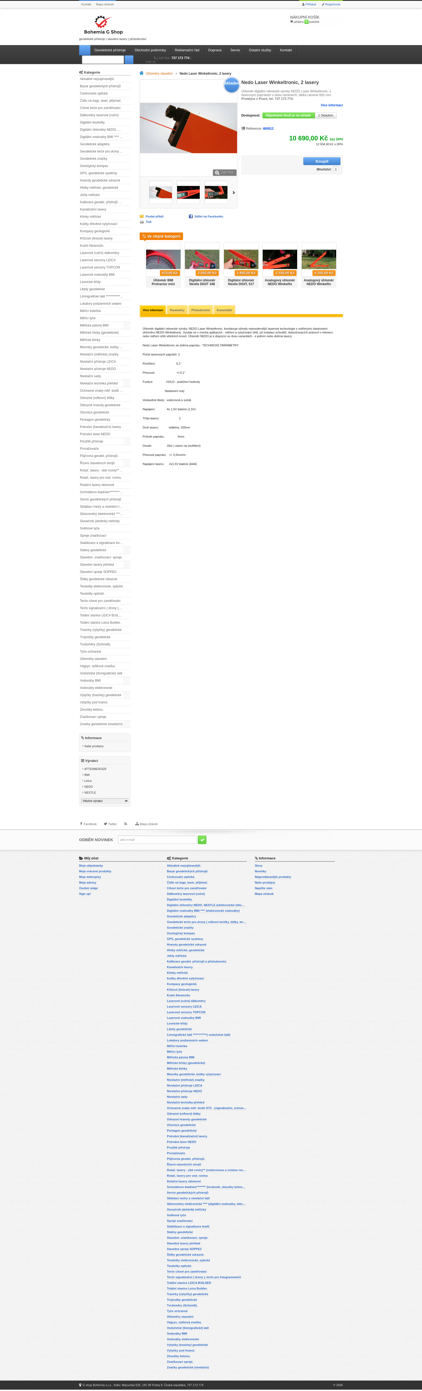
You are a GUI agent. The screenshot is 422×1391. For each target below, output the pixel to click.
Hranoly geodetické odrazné (100, 180)
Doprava (214, 50)
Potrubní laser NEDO (95, 434)
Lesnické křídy (90, 282)
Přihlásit (310, 4)
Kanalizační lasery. (93, 209)
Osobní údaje (88, 889)
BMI (87, 776)
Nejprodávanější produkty (273, 878)
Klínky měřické (90, 217)
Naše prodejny (94, 746)
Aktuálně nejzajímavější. (97, 79)
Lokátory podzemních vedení (100, 304)
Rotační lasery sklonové (97, 485)
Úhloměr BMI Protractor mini (163, 282)
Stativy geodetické (93, 550)
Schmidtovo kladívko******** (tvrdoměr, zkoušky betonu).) (105, 492)
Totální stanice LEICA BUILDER (102, 615)
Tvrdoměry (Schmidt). (95, 644)
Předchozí (142, 263)
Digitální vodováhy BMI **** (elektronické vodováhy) (105, 137)
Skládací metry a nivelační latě (102, 507)
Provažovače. (90, 449)
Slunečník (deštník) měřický (99, 521)
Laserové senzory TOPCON (100, 267)
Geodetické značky (93, 159)
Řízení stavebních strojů (97, 463)
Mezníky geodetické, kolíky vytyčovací (105, 347)
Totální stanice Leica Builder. (100, 622)
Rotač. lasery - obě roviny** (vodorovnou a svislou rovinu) (105, 470)
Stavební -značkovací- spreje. (101, 557)
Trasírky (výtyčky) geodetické (101, 630)
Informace (93, 738)
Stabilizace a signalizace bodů (101, 543)
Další (234, 192)
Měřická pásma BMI (94, 325)
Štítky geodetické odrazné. (99, 579)
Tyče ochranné (90, 651)
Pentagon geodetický (95, 420)
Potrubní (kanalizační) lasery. (101, 427)
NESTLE (90, 794)
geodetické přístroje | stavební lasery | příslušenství (112, 27)
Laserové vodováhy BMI (97, 275)
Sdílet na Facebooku (209, 216)
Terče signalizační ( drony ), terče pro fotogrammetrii (105, 608)
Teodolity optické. (92, 593)
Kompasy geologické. (95, 231)
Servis (235, 50)
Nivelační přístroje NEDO (98, 369)
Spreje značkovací (93, 535)
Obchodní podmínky (150, 50)
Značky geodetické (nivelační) (101, 724)
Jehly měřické (90, 195)
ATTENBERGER (96, 770)
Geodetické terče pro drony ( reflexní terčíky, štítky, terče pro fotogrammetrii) (105, 151)
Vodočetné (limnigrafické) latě (101, 673)
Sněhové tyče (90, 528)
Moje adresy (87, 883)
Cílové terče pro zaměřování (100, 108)
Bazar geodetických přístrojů (100, 86)
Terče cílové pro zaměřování (100, 601)
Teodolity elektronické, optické (101, 586)
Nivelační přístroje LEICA (98, 362)
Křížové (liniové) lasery (96, 238)
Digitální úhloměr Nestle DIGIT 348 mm (202, 284)
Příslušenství (201, 310)
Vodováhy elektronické (96, 688)
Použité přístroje (91, 441)
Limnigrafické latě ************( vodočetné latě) (105, 296)
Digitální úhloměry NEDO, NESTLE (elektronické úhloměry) (105, 130)
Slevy (259, 867)
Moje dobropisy (90, 878)
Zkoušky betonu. (92, 709)
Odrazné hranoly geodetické (100, 405)
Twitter (112, 827)
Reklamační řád (187, 50)
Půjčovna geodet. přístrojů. (99, 456)
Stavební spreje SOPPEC (98, 572)
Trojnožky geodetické (95, 637)
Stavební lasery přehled (97, 564)
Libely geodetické (92, 289)
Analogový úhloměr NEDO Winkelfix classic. (319, 284)
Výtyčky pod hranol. (94, 702)
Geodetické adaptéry (95, 144)
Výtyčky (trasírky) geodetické (100, 695)
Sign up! (85, 895)
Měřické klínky (90, 340)
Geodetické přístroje (110, 50)
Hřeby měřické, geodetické (99, 188)
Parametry (178, 310)
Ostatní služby (260, 50)
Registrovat (332, 4)
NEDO (89, 788)
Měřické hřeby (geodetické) (99, 333)
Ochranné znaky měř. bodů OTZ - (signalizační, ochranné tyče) (105, 391)
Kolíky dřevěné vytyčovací (98, 224)
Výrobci (91, 762)
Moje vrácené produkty (95, 872)
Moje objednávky (91, 867)
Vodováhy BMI (90, 680)
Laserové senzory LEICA (98, 260)
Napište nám (263, 889)
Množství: (290, 162)
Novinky (260, 872)
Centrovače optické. (94, 93)
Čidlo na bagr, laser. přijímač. (101, 101)
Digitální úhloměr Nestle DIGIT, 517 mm (241, 284)
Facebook (90, 827)
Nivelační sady (90, 376)
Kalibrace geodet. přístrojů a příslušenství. (105, 202)
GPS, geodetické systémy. (99, 173)
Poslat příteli (154, 216)
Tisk (149, 221)
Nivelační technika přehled (99, 383)
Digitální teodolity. (92, 122)
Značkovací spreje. (93, 717)
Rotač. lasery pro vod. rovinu (100, 478)
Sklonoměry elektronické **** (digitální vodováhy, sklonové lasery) (105, 514)
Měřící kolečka (90, 311)
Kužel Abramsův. (92, 246)
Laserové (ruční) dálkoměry (99, 253)
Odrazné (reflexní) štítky (97, 398)
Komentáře (225, 310)
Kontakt (86, 4)
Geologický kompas (94, 166)
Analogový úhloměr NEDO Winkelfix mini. (280, 284)
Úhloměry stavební (93, 659)
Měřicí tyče (88, 318)
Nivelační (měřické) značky (99, 354)
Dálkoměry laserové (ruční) (99, 115)
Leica (88, 782)
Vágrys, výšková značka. (97, 666)
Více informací (332, 105)
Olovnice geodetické (94, 412)
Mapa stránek (105, 4)
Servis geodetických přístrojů (100, 499)
